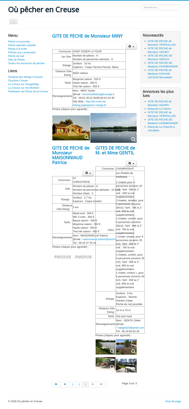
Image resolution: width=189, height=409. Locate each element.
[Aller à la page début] (56, 384)
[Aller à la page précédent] (65, 384)
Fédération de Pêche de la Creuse (28, 91)
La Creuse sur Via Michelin (23, 87)
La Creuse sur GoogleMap (23, 84)
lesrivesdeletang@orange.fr (99, 94)
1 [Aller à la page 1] (72, 384)
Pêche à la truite (17, 48)
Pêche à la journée (19, 41)
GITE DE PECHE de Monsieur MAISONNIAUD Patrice (70, 155)
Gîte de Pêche (16, 59)
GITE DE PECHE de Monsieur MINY (87, 36)
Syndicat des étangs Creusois (25, 76)
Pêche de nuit (16, 56)
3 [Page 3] (85, 384)
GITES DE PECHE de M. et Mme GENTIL (115, 150)
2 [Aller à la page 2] (79, 384)
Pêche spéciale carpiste (22, 45)
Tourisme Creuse (18, 80)
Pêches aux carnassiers (22, 52)
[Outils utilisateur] (131, 47)
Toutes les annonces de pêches (26, 63)
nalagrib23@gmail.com (131, 327)
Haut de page (173, 401)
